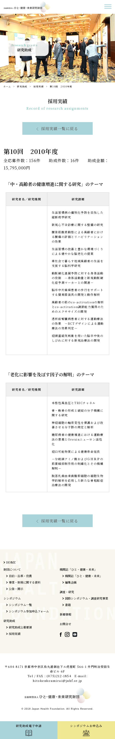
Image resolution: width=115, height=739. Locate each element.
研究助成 (9, 620)
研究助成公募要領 (20, 627)
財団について (12, 569)
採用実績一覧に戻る (59, 128)
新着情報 (65, 614)
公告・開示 (16, 588)
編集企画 (71, 582)
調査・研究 (67, 591)
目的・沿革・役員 (20, 575)
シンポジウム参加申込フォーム (29, 611)
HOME (10, 562)
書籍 (68, 604)
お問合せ (65, 623)
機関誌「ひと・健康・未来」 (78, 569)
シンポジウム (12, 598)
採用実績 (14, 633)
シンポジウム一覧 (20, 604)
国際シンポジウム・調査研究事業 (86, 598)
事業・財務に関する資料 (24, 582)
